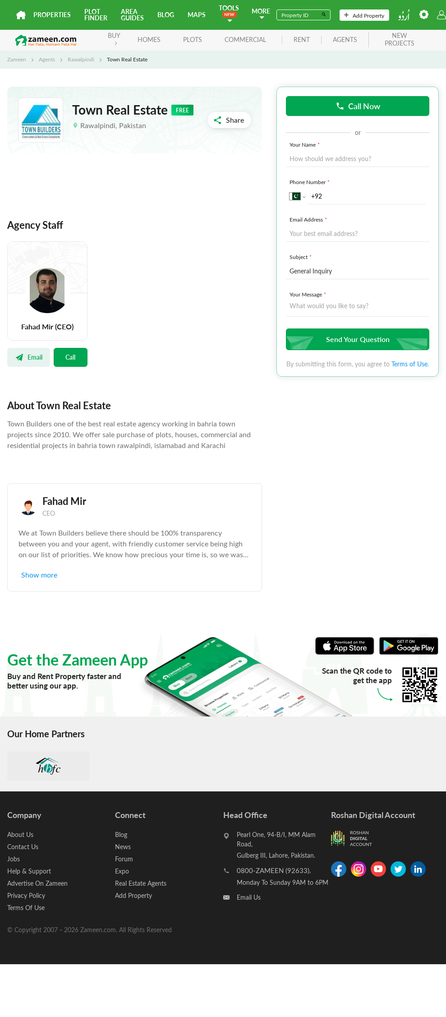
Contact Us (22, 846)
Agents (47, 59)
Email (28, 356)
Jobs (13, 859)
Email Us (249, 897)
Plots (192, 39)
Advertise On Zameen (37, 883)
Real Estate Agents (140, 883)
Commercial (245, 39)
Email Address (309, 219)
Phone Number (310, 182)
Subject (301, 256)
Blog (165, 14)
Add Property (364, 15)
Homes (149, 39)
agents (345, 40)
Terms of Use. (410, 364)
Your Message (309, 294)
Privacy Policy (26, 895)
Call (70, 356)
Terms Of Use (26, 907)
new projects (399, 39)
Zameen (16, 59)
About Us (20, 834)
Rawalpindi (81, 59)
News (123, 846)
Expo (122, 871)
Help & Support (29, 871)
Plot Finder (95, 14)
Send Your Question (356, 339)
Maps (197, 14)
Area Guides (132, 14)
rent (302, 40)
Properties (52, 14)
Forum (124, 859)
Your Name (306, 144)
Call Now (358, 105)
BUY (114, 38)
